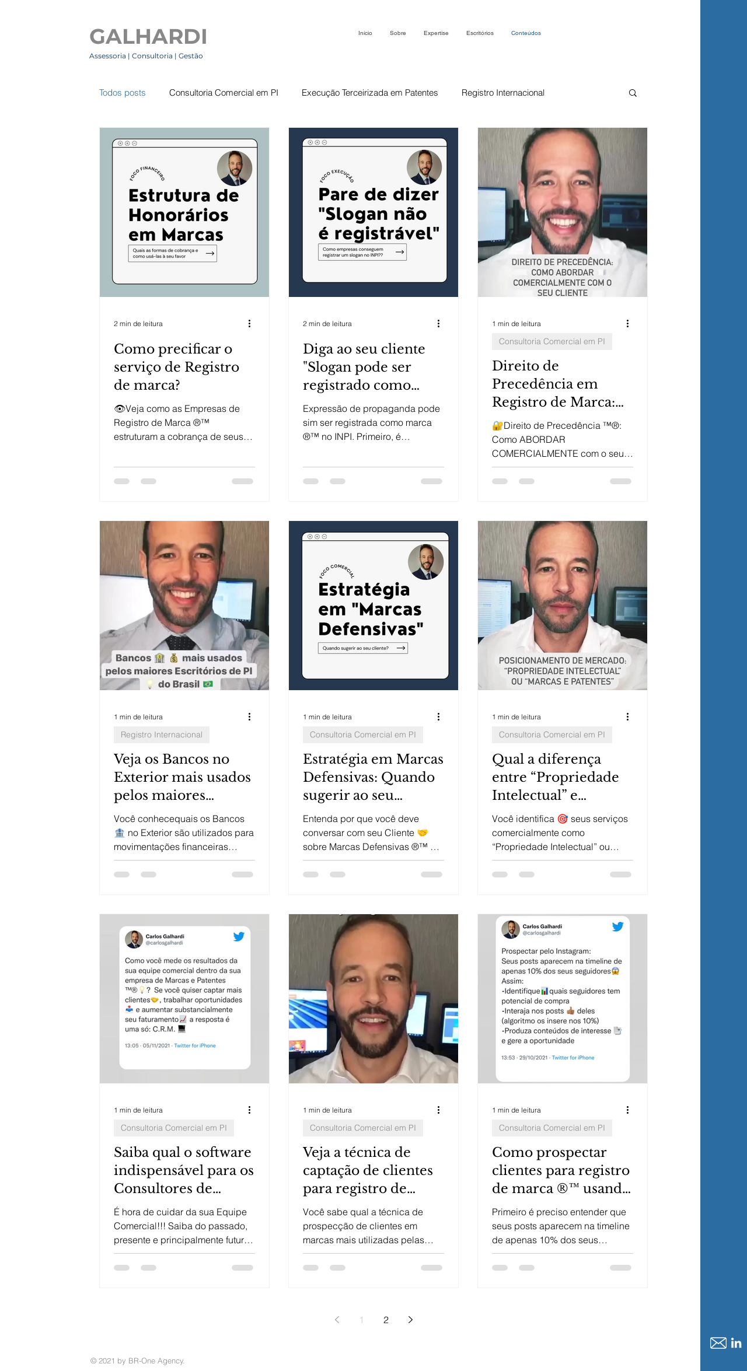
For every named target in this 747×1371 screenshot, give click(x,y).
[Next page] (410, 1319)
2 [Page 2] (386, 1319)
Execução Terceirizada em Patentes (370, 92)
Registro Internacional (503, 92)
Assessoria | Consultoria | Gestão (147, 55)
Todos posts (122, 92)
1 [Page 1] (361, 1319)
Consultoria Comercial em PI (223, 92)
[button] (632, 94)
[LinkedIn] (736, 1342)
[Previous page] (336, 1319)
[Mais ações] (253, 323)
